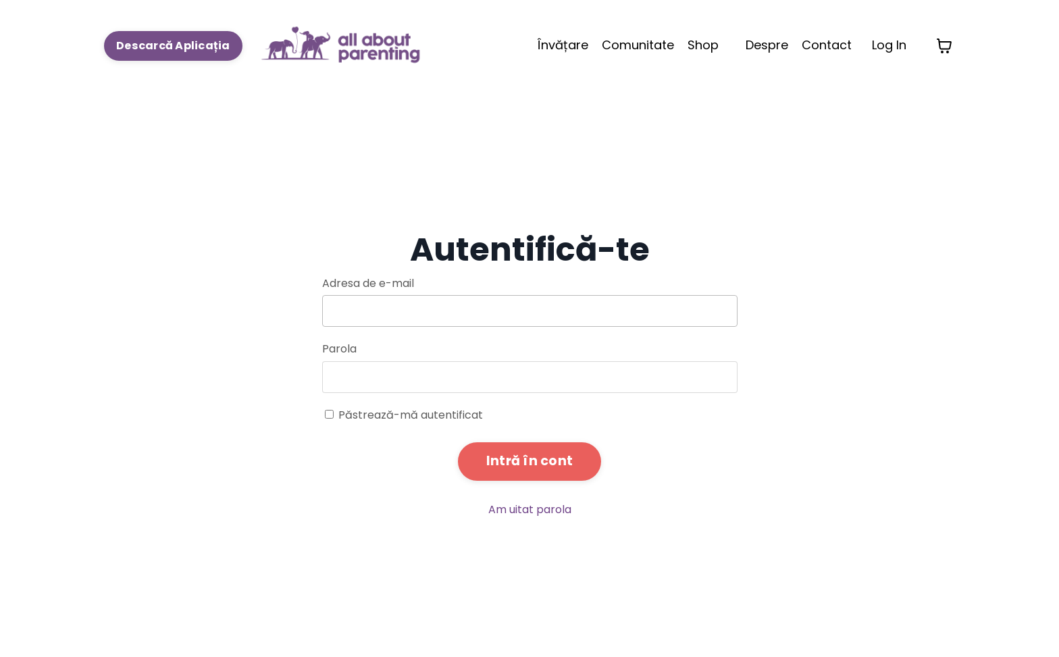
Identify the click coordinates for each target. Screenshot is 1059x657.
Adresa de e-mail (368, 283)
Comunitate (638, 44)
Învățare (563, 44)
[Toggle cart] (944, 46)
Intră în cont (529, 461)
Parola (339, 349)
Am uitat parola (529, 509)
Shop (703, 44)
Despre (767, 44)
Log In (889, 44)
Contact (827, 44)
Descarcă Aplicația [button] (173, 45)
